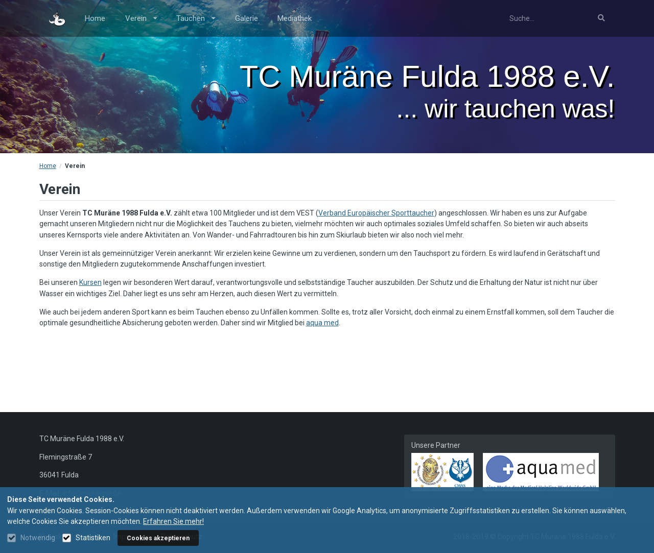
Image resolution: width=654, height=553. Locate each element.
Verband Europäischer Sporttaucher (376, 213)
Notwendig (37, 538)
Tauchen (195, 18)
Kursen (90, 282)
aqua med (322, 323)
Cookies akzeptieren (158, 538)
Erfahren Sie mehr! (173, 521)
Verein (141, 18)
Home (95, 18)
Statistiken (93, 538)
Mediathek (294, 18)
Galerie (246, 18)
